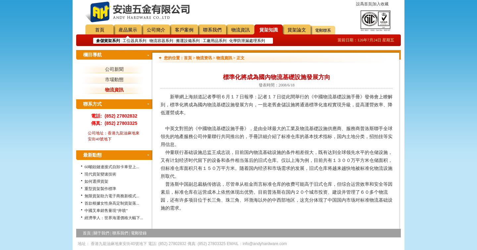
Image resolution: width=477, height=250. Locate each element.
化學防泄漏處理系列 (247, 40)
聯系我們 (212, 29)
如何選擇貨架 (96, 181)
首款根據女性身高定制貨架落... (111, 203)
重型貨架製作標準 (100, 188)
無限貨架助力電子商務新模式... (111, 196)
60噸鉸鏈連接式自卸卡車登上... (111, 167)
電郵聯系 (323, 30)
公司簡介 (156, 29)
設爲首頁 (364, 4)
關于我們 (101, 233)
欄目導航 (92, 54)
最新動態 (92, 155)
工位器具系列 (134, 40)
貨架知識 (268, 29)
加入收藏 (381, 4)
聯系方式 (92, 104)
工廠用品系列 (215, 40)
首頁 (99, 29)
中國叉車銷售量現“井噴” (106, 210)
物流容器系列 (161, 40)
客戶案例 (184, 29)
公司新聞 (114, 69)
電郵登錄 (139, 233)
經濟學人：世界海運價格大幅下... (113, 218)
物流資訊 (240, 29)
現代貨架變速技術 (100, 174)
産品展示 (128, 29)
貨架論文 (297, 29)
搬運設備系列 (188, 40)
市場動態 (114, 79)
